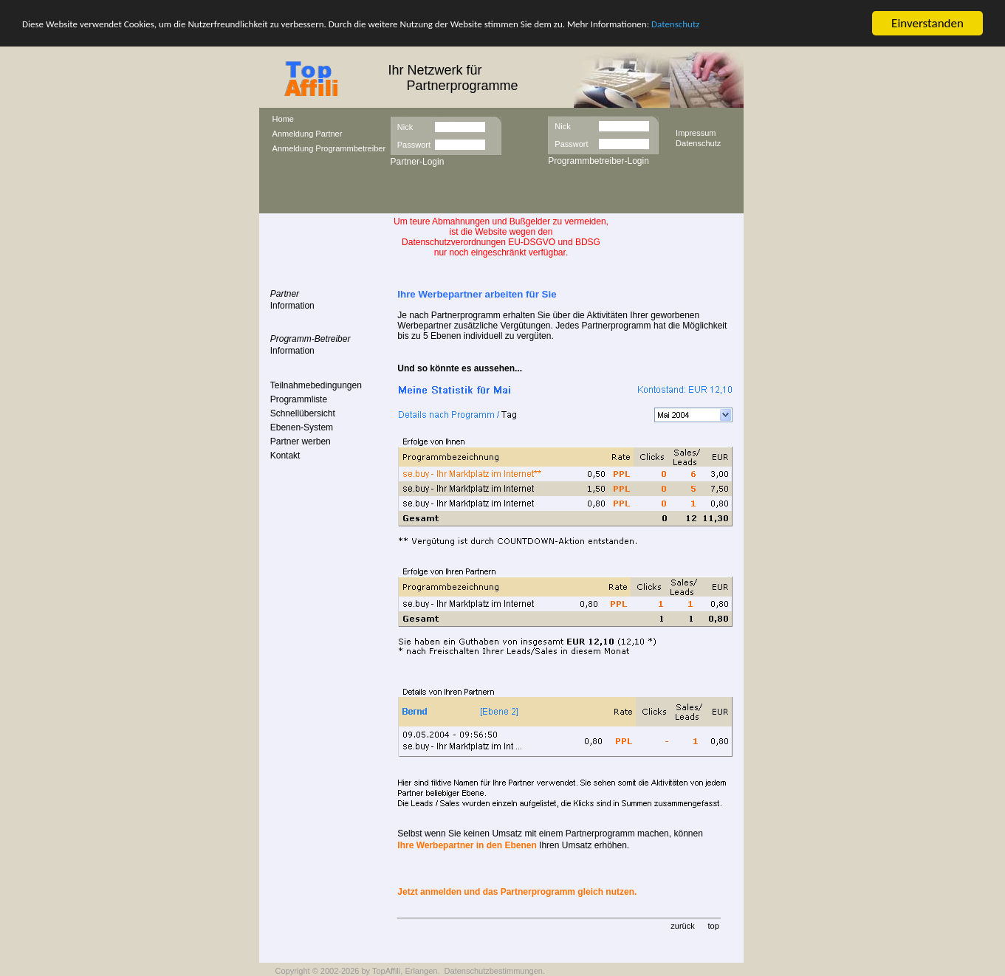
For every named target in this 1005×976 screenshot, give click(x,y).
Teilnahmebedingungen (316, 385)
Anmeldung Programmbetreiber (328, 148)
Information (292, 305)
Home (283, 118)
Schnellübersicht (302, 413)
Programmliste (298, 399)
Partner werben (300, 441)
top (712, 925)
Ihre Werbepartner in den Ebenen (466, 845)
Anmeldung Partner (307, 133)
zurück (682, 925)
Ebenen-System (301, 427)
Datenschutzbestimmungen (494, 970)
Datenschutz (675, 23)
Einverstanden (927, 23)
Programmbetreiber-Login (598, 161)
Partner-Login (418, 162)
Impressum (696, 132)
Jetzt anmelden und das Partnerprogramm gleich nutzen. (517, 892)
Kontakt (285, 455)
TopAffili (386, 970)
